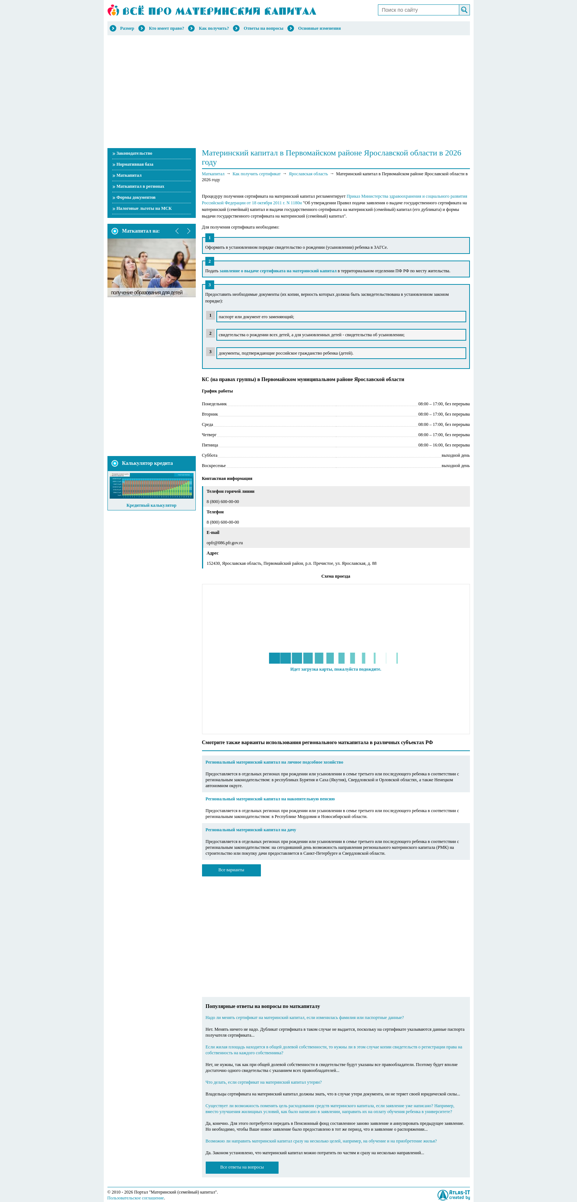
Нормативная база (135, 164)
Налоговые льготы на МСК (144, 208)
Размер (127, 28)
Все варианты (231, 869)
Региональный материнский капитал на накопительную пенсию (270, 798)
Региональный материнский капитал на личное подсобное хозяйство (274, 762)
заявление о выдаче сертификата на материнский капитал (278, 270)
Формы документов (136, 197)
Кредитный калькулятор (152, 505)
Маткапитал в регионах (140, 186)
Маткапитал (129, 175)
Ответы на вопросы (263, 28)
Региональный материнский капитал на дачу (251, 829)
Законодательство (134, 153)
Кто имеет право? (166, 28)
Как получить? (214, 28)
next (188, 231)
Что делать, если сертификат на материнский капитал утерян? (264, 1082)
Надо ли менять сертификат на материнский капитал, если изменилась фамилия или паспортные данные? (305, 1017)
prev (177, 231)
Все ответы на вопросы (242, 1167)
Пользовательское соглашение (135, 1198)
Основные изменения (319, 28)
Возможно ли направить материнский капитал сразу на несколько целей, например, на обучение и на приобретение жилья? (321, 1141)
